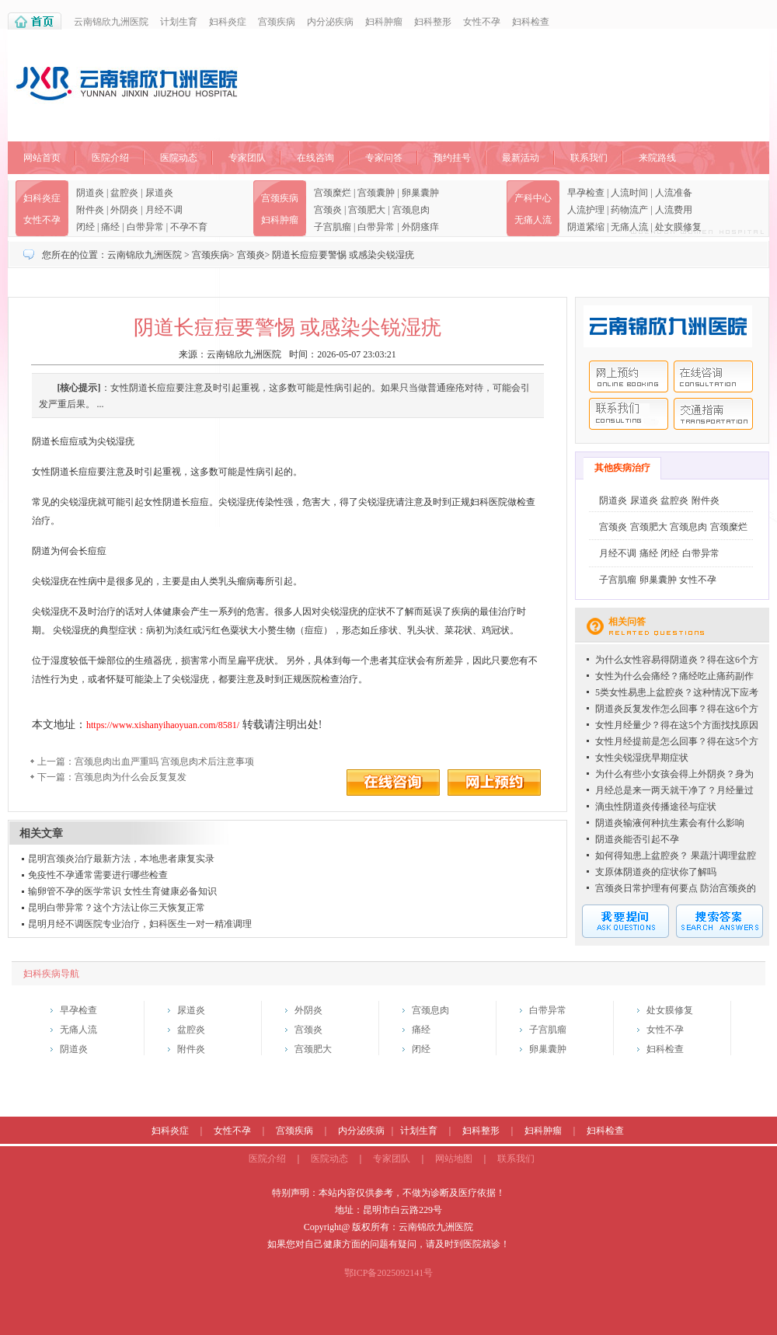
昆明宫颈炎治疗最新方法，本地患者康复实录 (121, 858)
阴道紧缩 (586, 226)
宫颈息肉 (411, 209)
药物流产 (629, 209)
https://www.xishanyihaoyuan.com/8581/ (162, 725)
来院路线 (657, 157)
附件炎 (90, 209)
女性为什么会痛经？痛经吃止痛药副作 (674, 676)
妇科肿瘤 (383, 21)
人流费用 (673, 209)
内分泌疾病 (330, 21)
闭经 (85, 226)
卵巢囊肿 (420, 192)
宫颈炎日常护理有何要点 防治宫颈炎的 (675, 888)
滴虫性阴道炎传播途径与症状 (655, 806)
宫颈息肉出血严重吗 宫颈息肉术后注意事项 (164, 761)
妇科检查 (530, 21)
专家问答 (383, 157)
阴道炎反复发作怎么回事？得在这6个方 (676, 708)
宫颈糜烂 (332, 192)
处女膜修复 (678, 226)
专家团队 (247, 157)
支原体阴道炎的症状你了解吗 (655, 871)
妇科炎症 (227, 21)
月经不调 (164, 209)
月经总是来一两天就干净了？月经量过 (674, 790)
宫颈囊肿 (376, 192)
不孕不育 (188, 226)
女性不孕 (481, 21)
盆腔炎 (124, 192)
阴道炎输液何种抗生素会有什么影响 (669, 822)
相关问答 (627, 621)
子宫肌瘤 (332, 226)
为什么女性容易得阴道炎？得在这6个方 (676, 659)
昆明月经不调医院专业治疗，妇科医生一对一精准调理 (140, 923)
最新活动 (520, 157)
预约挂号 (452, 157)
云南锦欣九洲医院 (111, 21)
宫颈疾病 (276, 21)
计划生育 (178, 21)
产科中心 (533, 198)
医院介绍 (110, 157)
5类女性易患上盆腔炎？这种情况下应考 (676, 692)
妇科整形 (432, 21)
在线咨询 (315, 157)
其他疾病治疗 (622, 467)
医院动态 (178, 157)
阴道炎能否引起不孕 (637, 839)
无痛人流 (533, 219)
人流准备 (673, 192)
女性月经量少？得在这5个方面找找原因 (676, 725)
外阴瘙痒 (420, 226)
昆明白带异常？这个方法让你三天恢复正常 (116, 907)
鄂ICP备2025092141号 (389, 1272)
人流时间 (629, 192)
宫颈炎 (328, 209)
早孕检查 (586, 192)
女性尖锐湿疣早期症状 (641, 757)
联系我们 (589, 157)
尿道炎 (159, 192)
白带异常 (145, 226)
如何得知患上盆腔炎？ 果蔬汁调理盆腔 (675, 855)
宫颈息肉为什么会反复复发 (130, 777)
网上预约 (628, 376)
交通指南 (713, 414)
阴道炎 (90, 192)
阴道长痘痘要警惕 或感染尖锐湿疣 (343, 254)
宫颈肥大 (366, 209)
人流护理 (586, 209)
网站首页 (42, 157)
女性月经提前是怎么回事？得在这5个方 (676, 741)
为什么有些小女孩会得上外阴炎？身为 (674, 774)
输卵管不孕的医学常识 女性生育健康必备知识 (122, 891)
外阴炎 (124, 209)
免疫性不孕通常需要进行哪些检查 (98, 875)
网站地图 (453, 1158)
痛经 (110, 226)
